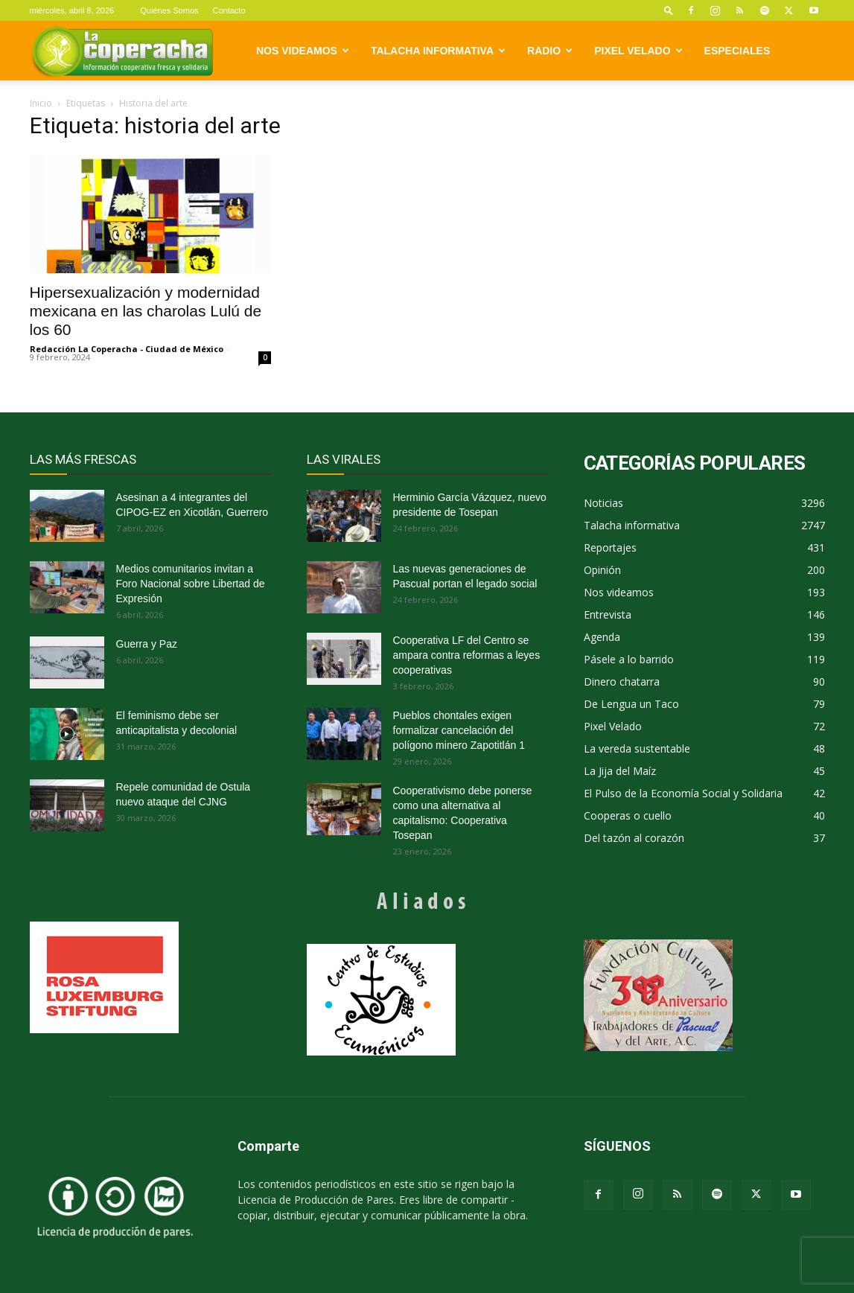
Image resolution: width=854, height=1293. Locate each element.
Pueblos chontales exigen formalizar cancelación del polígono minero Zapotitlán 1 (459, 730)
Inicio (41, 103)
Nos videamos (302, 51)
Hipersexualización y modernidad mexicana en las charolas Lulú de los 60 (146, 311)
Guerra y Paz (146, 644)
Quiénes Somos (169, 10)
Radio (550, 51)
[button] (668, 10)
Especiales (737, 51)
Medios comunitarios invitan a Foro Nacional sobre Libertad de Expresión (190, 583)
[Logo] (122, 51)
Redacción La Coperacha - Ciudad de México (126, 348)
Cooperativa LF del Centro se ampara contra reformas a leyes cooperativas (467, 655)
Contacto (229, 10)
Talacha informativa (438, 51)
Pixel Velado (638, 51)
